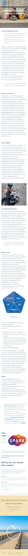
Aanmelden (5, 489)
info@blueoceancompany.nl (14, 507)
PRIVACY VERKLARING (18, 553)
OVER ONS (4, 552)
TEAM (9, 552)
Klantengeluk (9, 419)
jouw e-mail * (4, 482)
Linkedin (8, 457)
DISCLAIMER (10, 553)
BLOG (13, 552)
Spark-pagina (20, 451)
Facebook (3, 457)
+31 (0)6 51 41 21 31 (14, 509)
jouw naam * (4, 476)
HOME (22, 552)
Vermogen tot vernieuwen (18, 417)
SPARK (23, 423)
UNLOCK (15, 421)
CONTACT (18, 552)
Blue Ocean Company (10, 406)
